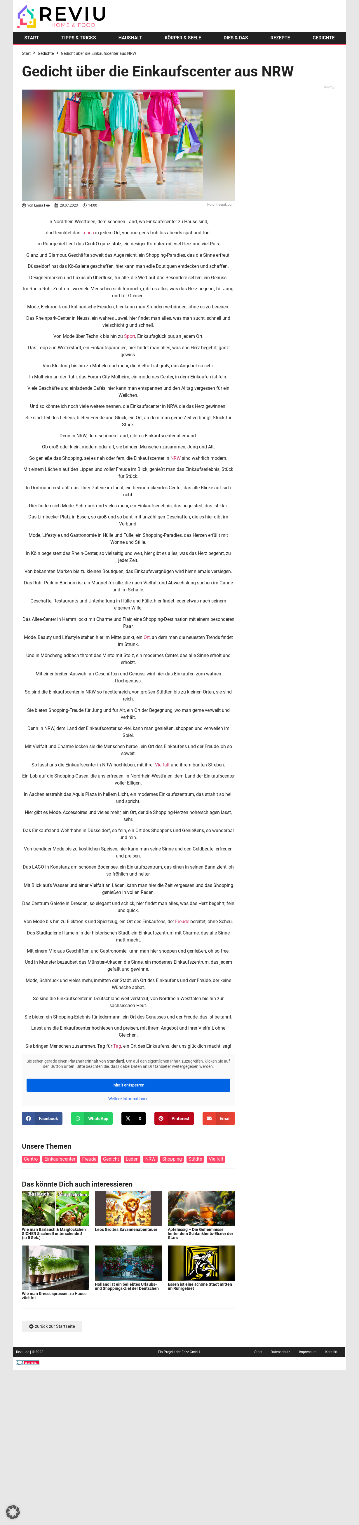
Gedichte (46, 53)
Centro (31, 1159)
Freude (182, 921)
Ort (147, 637)
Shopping (172, 1159)
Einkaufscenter (59, 1159)
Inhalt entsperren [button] (128, 1085)
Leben (87, 232)
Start (26, 53)
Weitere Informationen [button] (128, 1098)
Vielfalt (162, 765)
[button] (42, 1118)
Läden (132, 1159)
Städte (195, 1159)
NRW (175, 458)
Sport (129, 336)
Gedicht (111, 1159)
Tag (117, 1046)
